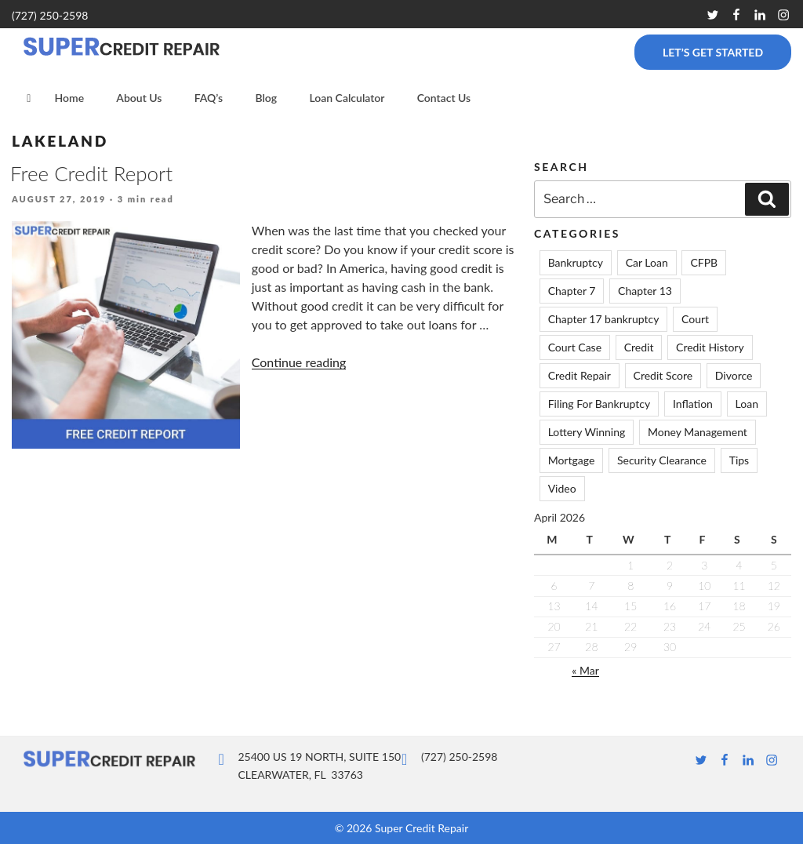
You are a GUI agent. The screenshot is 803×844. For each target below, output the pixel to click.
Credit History (710, 347)
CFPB (704, 262)
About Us (139, 97)
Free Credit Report (91, 173)
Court (695, 319)
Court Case (574, 347)
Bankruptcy (575, 262)
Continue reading (299, 362)
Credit (639, 347)
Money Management (697, 431)
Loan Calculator (346, 97)
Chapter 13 (645, 290)
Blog (266, 97)
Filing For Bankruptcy (599, 403)
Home (69, 97)
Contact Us (444, 97)
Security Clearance (662, 460)
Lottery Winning (587, 431)
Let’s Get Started (713, 52)
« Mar (585, 670)
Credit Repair (579, 375)
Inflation (693, 403)
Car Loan (647, 262)
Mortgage (571, 460)
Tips (739, 460)
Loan (747, 403)
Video (562, 488)
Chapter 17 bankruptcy (603, 319)
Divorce (734, 375)
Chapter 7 (572, 290)
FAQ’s (208, 97)
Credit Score (663, 375)
